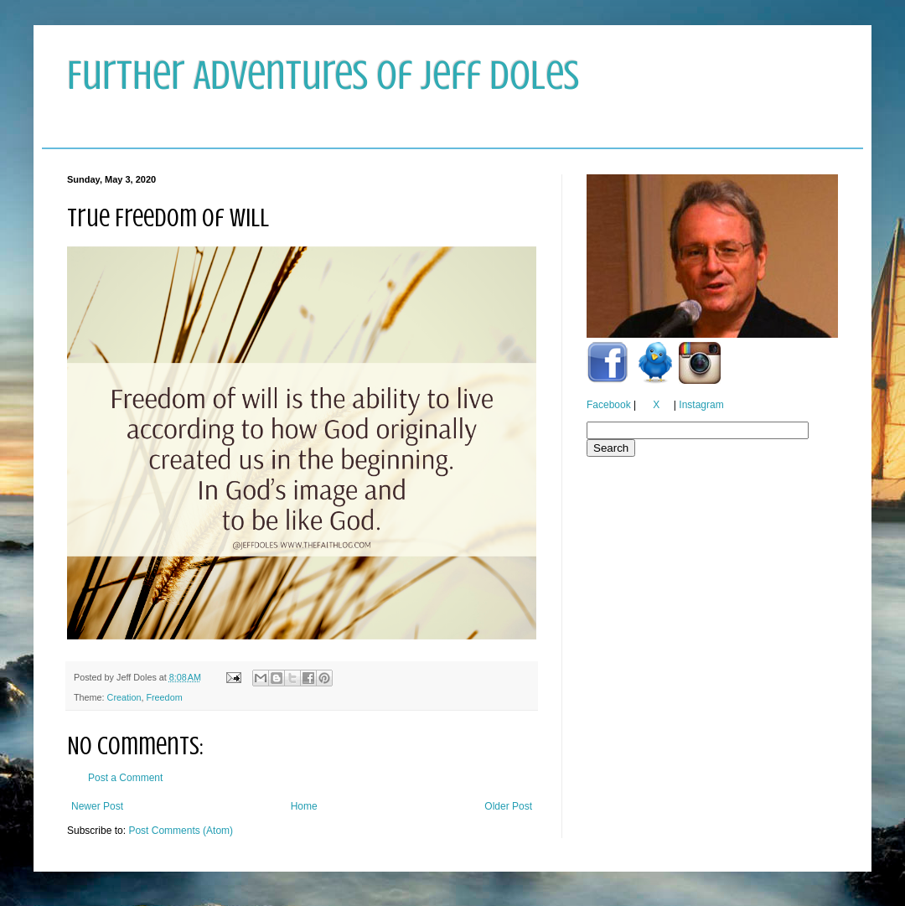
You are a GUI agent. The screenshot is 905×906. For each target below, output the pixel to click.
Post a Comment (125, 778)
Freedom (164, 697)
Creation (124, 697)
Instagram (701, 405)
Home (304, 806)
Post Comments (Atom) (180, 830)
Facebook (609, 405)
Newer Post (97, 806)
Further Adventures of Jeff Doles (323, 75)
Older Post (508, 806)
